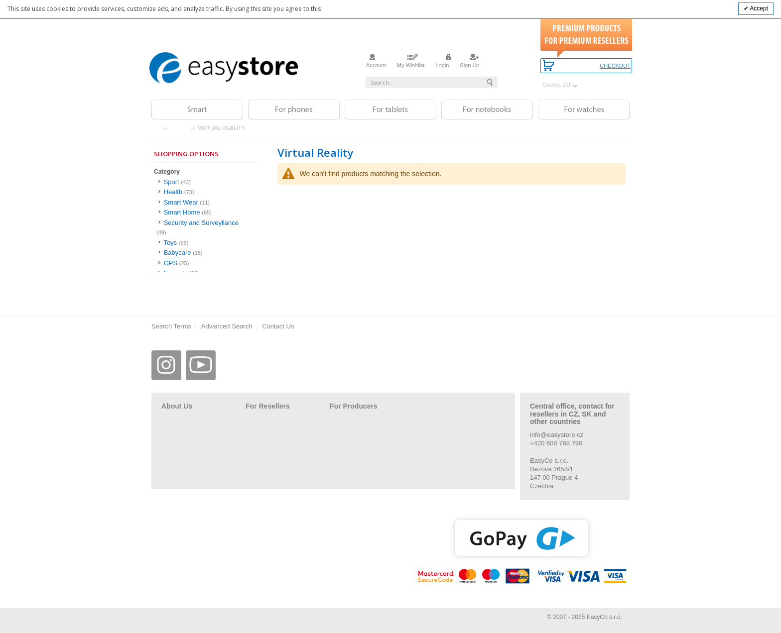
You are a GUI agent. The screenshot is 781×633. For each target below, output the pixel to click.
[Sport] (204, 182)
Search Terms (171, 326)
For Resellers (268, 406)
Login (442, 62)
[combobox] (432, 82)
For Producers (354, 406)
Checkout (615, 66)
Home (157, 128)
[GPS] (204, 263)
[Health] (204, 192)
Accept (758, 8)
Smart (179, 128)
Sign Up (469, 62)
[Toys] (204, 243)
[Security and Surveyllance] (204, 228)
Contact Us (278, 326)
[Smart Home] (204, 213)
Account (376, 62)
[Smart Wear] (204, 203)
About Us (176, 406)
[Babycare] (204, 253)
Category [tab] (167, 171)
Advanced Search (227, 326)
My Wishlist (411, 62)
